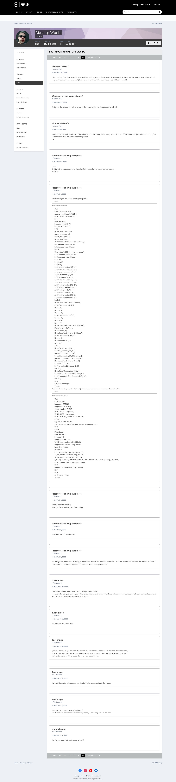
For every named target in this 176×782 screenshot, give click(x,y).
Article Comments (23, 117)
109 (65, 57)
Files (18, 128)
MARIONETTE (71, 12)
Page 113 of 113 (94, 57)
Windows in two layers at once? (67, 96)
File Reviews (21, 136)
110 (70, 57)
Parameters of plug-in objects (67, 155)
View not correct (60, 66)
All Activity (20, 52)
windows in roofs (60, 123)
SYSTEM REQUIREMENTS (54, 12)
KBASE (39, 12)
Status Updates (22, 63)
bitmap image (58, 729)
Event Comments (22, 98)
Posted (59, 72)
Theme (89, 776)
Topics (19, 78)
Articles (19, 113)
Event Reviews (22, 102)
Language (79, 776)
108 (60, 57)
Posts (18, 83)
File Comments (22, 132)
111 (74, 57)
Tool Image (57, 640)
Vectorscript (57, 158)
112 (78, 57)
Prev (55, 57)
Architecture (57, 69)
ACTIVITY (29, 12)
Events (19, 93)
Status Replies (21, 67)
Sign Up (157, 4)
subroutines (58, 580)
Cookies (98, 776)
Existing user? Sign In (141, 5)
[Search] (132, 12)
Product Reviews (22, 147)
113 (83, 57)
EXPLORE (19, 12)
